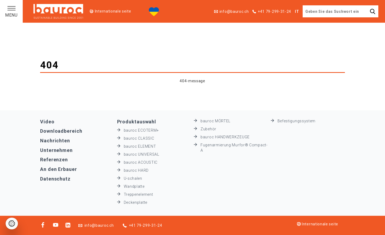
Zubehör (208, 129)
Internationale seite (113, 11)
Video (47, 121)
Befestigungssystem (297, 121)
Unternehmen (56, 150)
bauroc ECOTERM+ (141, 130)
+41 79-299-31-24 (274, 11)
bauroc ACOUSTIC (141, 162)
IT (297, 11)
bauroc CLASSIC (139, 138)
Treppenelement (138, 194)
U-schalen (133, 178)
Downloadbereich (61, 131)
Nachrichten (55, 140)
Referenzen (54, 159)
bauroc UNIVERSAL (141, 154)
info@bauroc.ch (234, 11)
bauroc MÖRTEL (215, 121)
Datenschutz (55, 179)
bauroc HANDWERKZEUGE (225, 137)
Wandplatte (134, 186)
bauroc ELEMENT (140, 146)
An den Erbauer (58, 169)
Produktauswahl (136, 121)
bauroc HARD (136, 170)
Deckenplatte (135, 202)
